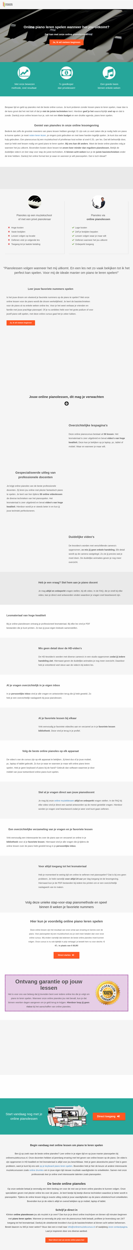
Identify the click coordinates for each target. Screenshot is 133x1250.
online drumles (36, 1170)
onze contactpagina (117, 1227)
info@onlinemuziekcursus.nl (81, 1227)
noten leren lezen (37, 135)
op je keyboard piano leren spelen (56, 1166)
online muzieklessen (64, 800)
